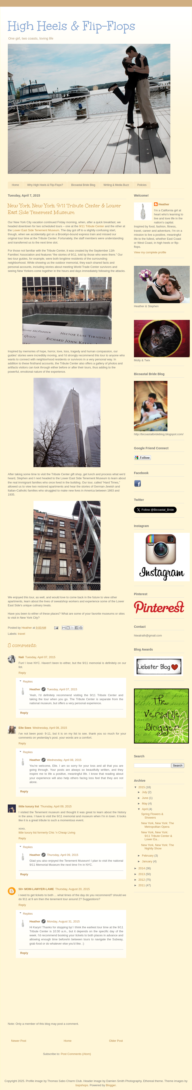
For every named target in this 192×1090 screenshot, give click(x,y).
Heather (34, 689)
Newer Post (18, 1040)
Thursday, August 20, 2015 (72, 889)
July (145, 792)
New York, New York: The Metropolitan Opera (157, 824)
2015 (142, 787)
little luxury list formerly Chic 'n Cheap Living (47, 832)
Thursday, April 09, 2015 (56, 806)
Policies (141, 185)
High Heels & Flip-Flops (71, 26)
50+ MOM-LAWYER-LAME (36, 889)
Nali (21, 657)
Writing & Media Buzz (116, 185)
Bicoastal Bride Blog (83, 185)
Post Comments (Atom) (76, 1054)
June (145, 798)
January (147, 861)
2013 (142, 874)
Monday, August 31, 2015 (63, 921)
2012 (142, 879)
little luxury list (29, 806)
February (148, 855)
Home (15, 185)
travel (21, 633)
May (145, 803)
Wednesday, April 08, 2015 (50, 727)
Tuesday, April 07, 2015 (40, 657)
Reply (22, 672)
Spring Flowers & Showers (152, 815)
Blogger (111, 1085)
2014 (142, 868)
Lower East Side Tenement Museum (36, 230)
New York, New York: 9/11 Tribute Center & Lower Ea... (156, 836)
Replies (28, 681)
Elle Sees (25, 727)
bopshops (81, 1085)
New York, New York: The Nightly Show (157, 846)
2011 (142, 885)
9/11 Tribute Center (91, 226)
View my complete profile (150, 252)
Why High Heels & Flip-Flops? (45, 185)
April (145, 809)
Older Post (116, 1040)
